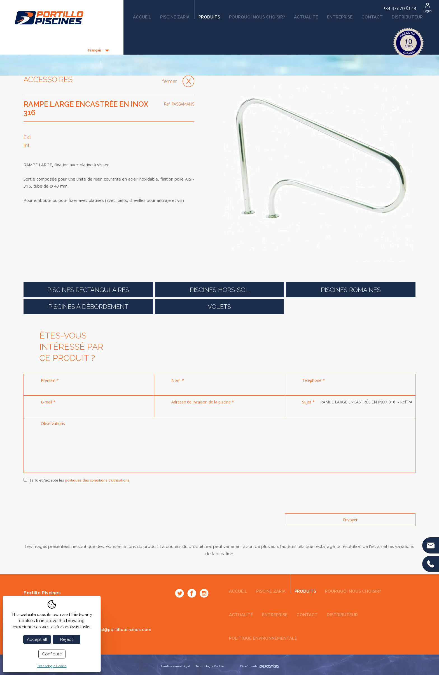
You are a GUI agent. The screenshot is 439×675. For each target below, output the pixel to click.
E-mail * (48, 402)
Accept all (37, 639)
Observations (53, 423)
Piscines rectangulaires (88, 289)
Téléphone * (313, 380)
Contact (372, 17)
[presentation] (66, 498)
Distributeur (407, 17)
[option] (317, 173)
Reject (66, 639)
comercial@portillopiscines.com (117, 629)
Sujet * (308, 402)
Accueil (142, 17)
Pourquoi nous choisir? (257, 17)
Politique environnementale (263, 638)
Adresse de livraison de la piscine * (202, 402)
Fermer (169, 81)
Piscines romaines (351, 289)
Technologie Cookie (209, 666)
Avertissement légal (175, 666)
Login (427, 11)
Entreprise (339, 17)
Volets (219, 306)
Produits (207, 15)
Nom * (177, 380)
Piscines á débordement (88, 306)
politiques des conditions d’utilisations (97, 480)
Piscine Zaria (175, 17)
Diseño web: (259, 666)
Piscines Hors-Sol (219, 289)
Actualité (306, 17)
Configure (52, 654)
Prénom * (50, 380)
